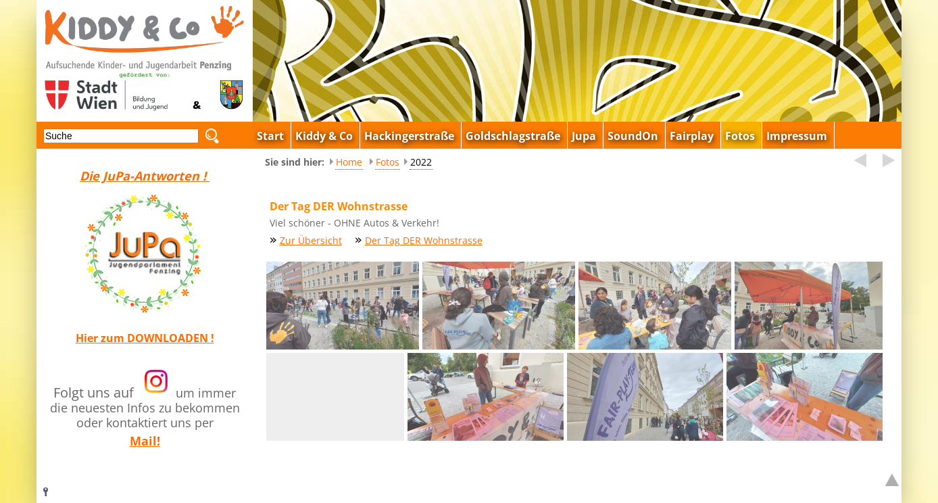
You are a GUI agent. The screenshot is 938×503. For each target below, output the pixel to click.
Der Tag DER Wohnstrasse (424, 240)
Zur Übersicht (311, 240)
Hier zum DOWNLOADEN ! (145, 338)
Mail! (145, 441)
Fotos (387, 161)
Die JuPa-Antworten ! (144, 176)
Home (349, 161)
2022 (421, 161)
